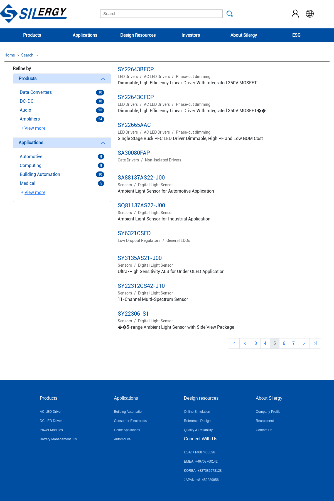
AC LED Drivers (157, 76)
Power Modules (51, 430)
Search (27, 55)
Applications (85, 35)
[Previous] (234, 343)
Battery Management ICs (58, 439)
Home (9, 55)
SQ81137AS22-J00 (141, 205)
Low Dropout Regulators (139, 240)
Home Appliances (127, 430)
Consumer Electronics (130, 421)
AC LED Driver (51, 412)
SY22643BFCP (136, 69)
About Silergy (243, 35)
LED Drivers (128, 76)
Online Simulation (197, 412)
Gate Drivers (128, 160)
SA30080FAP (134, 152)
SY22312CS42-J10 (141, 286)
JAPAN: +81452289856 (201, 480)
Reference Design (197, 421)
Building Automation (129, 412)
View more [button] (32, 128)
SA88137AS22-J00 (141, 177)
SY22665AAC (134, 125)
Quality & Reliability (198, 430)
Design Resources (138, 35)
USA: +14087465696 (199, 452)
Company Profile (268, 412)
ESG (296, 35)
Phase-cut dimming (193, 76)
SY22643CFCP (136, 97)
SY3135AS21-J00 (140, 258)
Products (32, 35)
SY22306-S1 (133, 313)
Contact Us (264, 430)
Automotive (122, 439)
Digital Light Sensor (155, 185)
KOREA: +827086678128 (203, 471)
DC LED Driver (51, 421)
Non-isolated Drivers (163, 160)
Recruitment (265, 421)
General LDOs (178, 240)
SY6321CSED (134, 233)
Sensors (125, 185)
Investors (190, 35)
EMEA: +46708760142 (201, 461)
